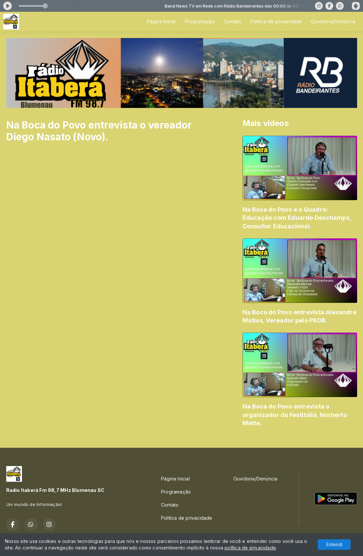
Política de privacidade (276, 21)
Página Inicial (161, 21)
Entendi (334, 544)
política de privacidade (250, 547)
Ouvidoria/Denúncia (333, 21)
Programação (200, 21)
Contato (232, 21)
